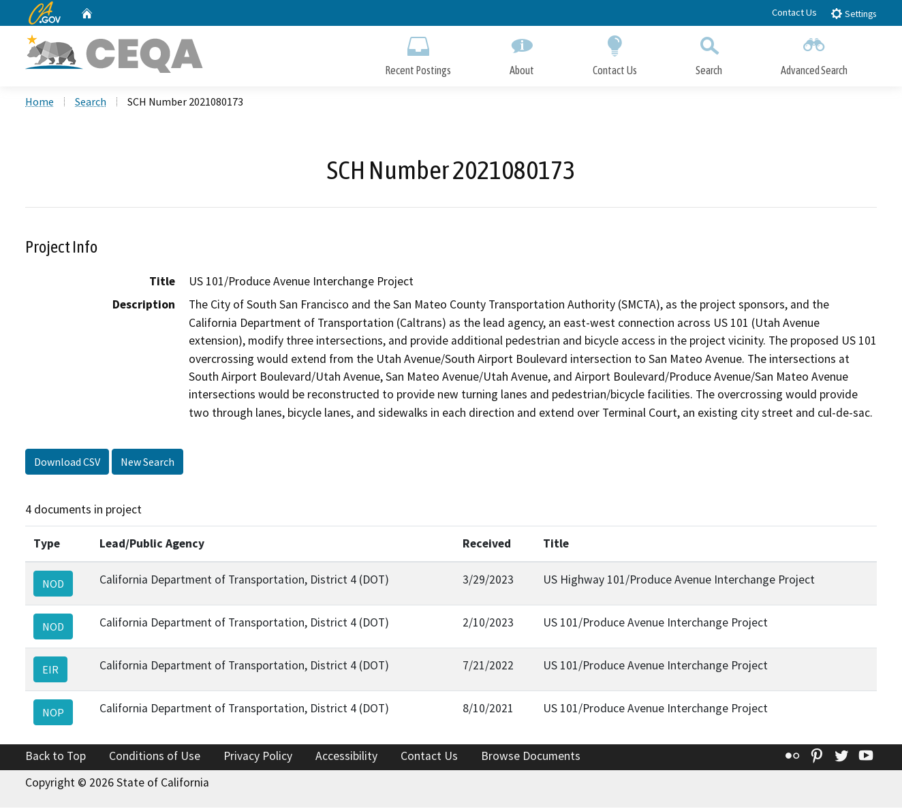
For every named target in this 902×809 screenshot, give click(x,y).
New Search (147, 463)
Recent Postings (418, 52)
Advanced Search (814, 52)
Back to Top (55, 756)
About (522, 52)
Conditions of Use (154, 756)
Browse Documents (530, 756)
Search (709, 52)
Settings (853, 13)
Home (39, 103)
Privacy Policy (257, 756)
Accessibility (346, 756)
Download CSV (67, 463)
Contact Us (794, 12)
